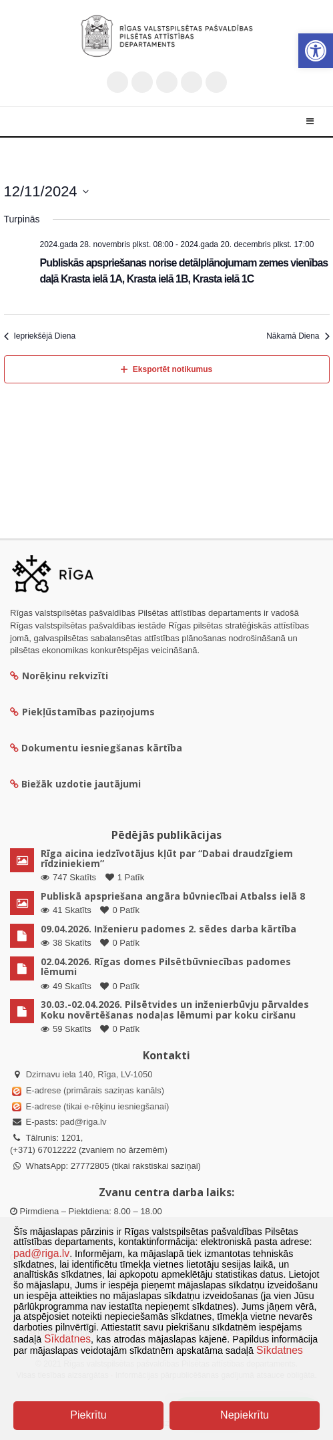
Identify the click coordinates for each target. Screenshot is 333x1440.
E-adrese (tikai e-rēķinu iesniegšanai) (96, 1106)
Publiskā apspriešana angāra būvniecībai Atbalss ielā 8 (173, 896)
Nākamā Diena (297, 336)
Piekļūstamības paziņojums (82, 711)
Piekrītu (88, 1415)
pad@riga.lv (83, 1122)
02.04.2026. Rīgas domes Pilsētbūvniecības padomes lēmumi (166, 966)
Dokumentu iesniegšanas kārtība (101, 747)
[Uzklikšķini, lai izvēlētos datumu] (46, 191)
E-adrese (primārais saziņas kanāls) (95, 1090)
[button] (315, 50)
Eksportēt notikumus (166, 369)
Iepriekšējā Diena (40, 336)
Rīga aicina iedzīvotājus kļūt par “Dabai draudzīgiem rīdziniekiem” (167, 858)
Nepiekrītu (244, 1415)
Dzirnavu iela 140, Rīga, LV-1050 (89, 1074)
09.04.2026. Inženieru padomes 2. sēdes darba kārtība (168, 928)
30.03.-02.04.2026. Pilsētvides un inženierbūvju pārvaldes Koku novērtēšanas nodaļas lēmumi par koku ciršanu (175, 1009)
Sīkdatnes (67, 1338)
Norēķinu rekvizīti (59, 675)
